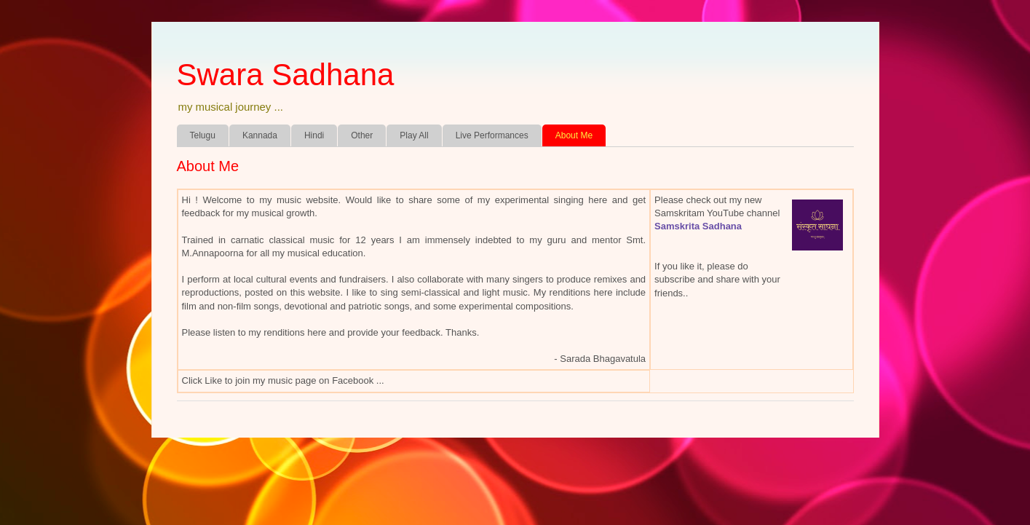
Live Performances (492, 135)
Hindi (314, 135)
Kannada (259, 135)
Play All (414, 135)
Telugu (202, 135)
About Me (574, 135)
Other (362, 135)
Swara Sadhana (286, 75)
